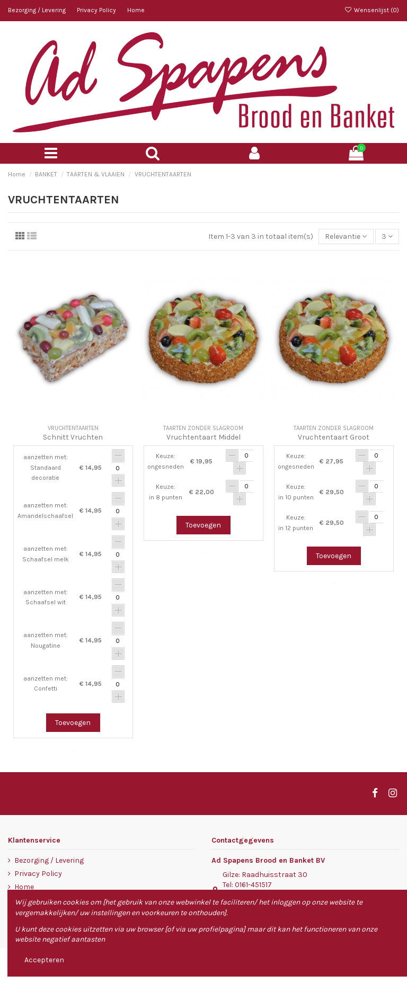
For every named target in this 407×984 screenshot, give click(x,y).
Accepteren (44, 959)
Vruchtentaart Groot (333, 437)
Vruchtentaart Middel (203, 437)
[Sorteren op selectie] (345, 236)
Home (136, 10)
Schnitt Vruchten (73, 437)
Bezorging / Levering (37, 10)
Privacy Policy (97, 10)
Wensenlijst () (371, 10)
